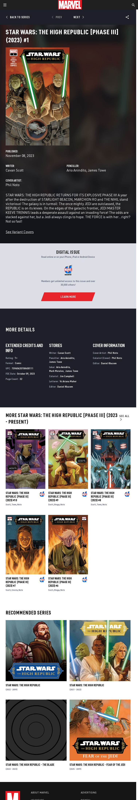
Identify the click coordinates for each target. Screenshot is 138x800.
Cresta (15, 590)
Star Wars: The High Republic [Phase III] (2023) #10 (17, 496)
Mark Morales (56, 370)
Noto (19, 504)
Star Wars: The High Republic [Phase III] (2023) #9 (60, 496)
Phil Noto (12, 185)
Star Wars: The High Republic (23, 685)
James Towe (97, 170)
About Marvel (40, 792)
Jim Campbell (67, 376)
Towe (14, 504)
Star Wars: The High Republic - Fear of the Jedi (97, 764)
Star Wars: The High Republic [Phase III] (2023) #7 (17, 582)
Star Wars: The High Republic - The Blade (30, 764)
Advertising (89, 792)
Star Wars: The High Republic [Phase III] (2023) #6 (60, 582)
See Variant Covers (20, 232)
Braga (57, 504)
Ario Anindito (76, 170)
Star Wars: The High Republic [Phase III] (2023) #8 (102, 496)
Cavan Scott (14, 170)
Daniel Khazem (65, 386)
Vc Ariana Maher (68, 381)
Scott (8, 504)
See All (124, 417)
